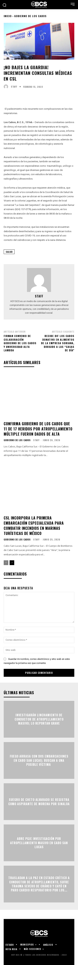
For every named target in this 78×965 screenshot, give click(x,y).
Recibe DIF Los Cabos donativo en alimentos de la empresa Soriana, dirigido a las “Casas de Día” (57, 343)
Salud (9, 251)
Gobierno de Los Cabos (30, 16)
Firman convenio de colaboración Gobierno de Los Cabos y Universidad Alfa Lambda (20, 343)
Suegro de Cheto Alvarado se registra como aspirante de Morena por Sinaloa (39, 801)
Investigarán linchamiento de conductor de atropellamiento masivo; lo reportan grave (39, 719)
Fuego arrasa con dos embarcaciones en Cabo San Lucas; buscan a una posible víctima (39, 760)
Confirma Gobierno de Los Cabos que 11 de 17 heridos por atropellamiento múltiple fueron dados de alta (38, 429)
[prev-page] (6, 562)
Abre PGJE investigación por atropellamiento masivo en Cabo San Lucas (39, 843)
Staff (14, 87)
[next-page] (12, 562)
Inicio (8, 16)
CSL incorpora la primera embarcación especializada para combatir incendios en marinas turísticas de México (34, 525)
